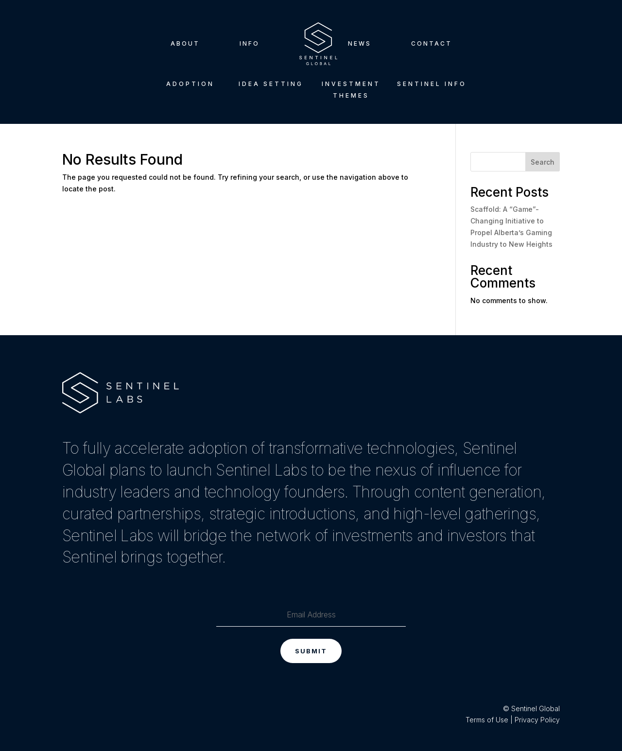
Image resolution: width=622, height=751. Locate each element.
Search (542, 162)
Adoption (190, 83)
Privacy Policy (537, 720)
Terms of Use (487, 720)
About (185, 43)
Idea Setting (271, 83)
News (359, 43)
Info (249, 43)
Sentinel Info (431, 83)
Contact (431, 43)
